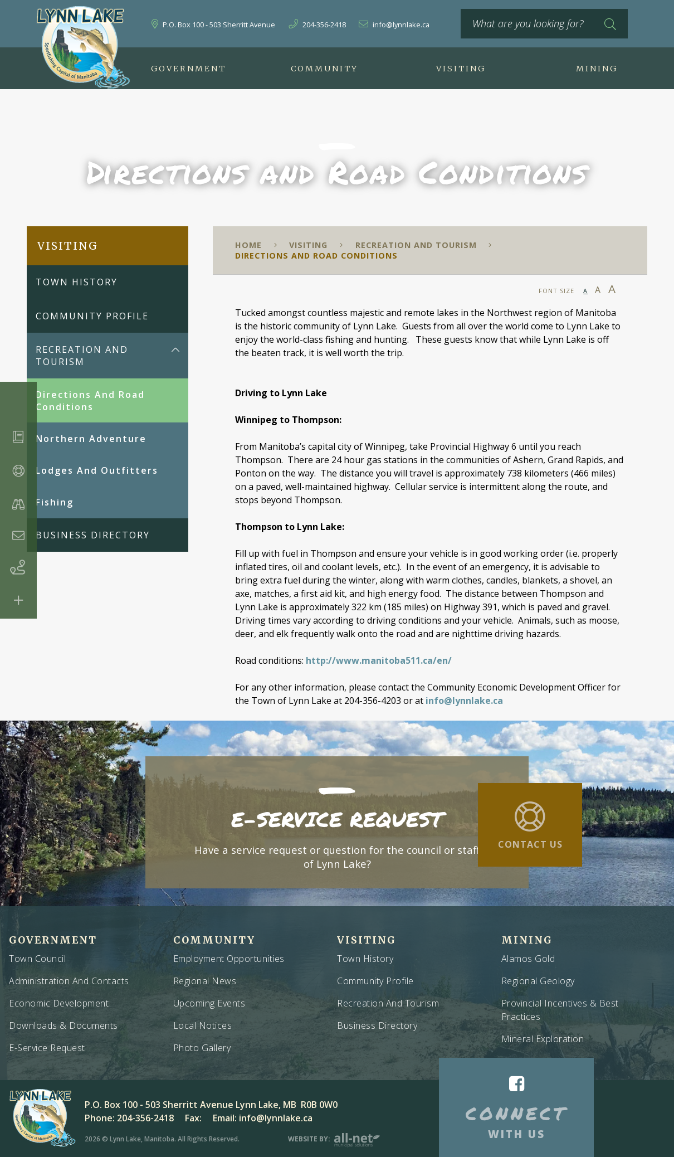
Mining (527, 940)
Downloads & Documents (63, 1025)
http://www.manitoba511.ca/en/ (379, 660)
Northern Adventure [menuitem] (91, 438)
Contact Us (530, 844)
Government (53, 940)
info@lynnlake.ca (464, 700)
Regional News (205, 981)
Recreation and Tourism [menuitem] (82, 355)
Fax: (193, 1118)
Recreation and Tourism (416, 245)
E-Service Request (47, 1048)
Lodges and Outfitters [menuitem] (97, 470)
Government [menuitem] (188, 69)
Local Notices (202, 1025)
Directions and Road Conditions (316, 255)
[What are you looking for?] (544, 23)
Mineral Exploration (542, 1039)
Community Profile (375, 981)
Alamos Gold (528, 958)
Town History (365, 958)
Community (214, 940)
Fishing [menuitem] (55, 502)
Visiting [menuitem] (461, 69)
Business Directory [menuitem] (93, 535)
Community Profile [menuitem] (92, 316)
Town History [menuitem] (77, 282)
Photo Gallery (202, 1048)
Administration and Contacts (69, 981)
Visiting (308, 245)
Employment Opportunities (229, 958)
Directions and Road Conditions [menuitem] (90, 400)
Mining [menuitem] (597, 69)
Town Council (37, 958)
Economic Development (59, 1003)
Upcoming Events (209, 1003)
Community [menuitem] (324, 69)
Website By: (334, 1139)
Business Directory (377, 1025)
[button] (175, 350)
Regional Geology (538, 981)
